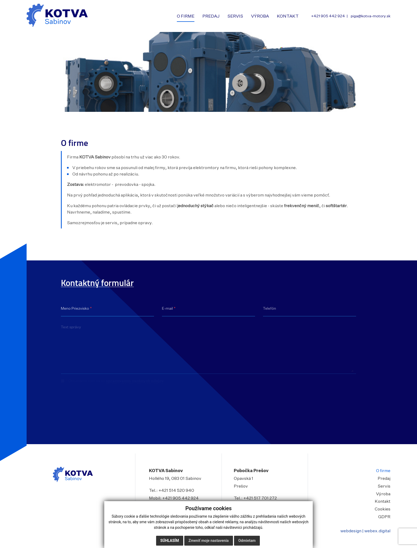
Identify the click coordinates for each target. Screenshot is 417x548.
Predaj (384, 478)
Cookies (382, 509)
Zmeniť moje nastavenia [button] (209, 540)
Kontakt (382, 501)
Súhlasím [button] (169, 540)
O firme (383, 470)
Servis (384, 486)
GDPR (384, 516)
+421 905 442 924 (180, 498)
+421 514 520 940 (176, 490)
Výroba (383, 493)
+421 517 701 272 (260, 498)
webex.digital (377, 530)
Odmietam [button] (247, 540)
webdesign (350, 530)
